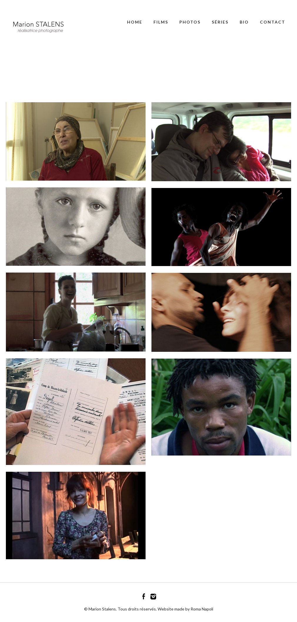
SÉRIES (220, 21)
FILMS (160, 21)
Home (134, 21)
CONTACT (272, 21)
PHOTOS (190, 21)
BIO (244, 21)
